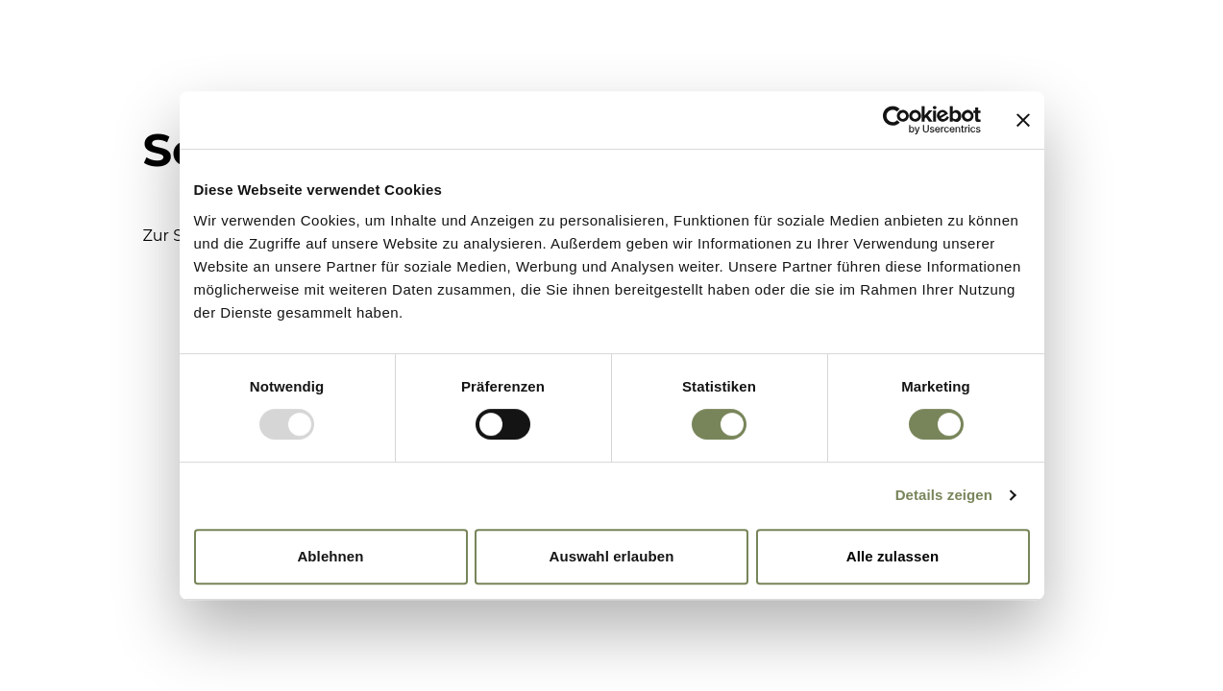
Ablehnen (330, 556)
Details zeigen (943, 495)
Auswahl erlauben (612, 556)
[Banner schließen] (1023, 120)
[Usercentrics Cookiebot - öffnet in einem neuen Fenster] (897, 120)
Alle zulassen (892, 556)
